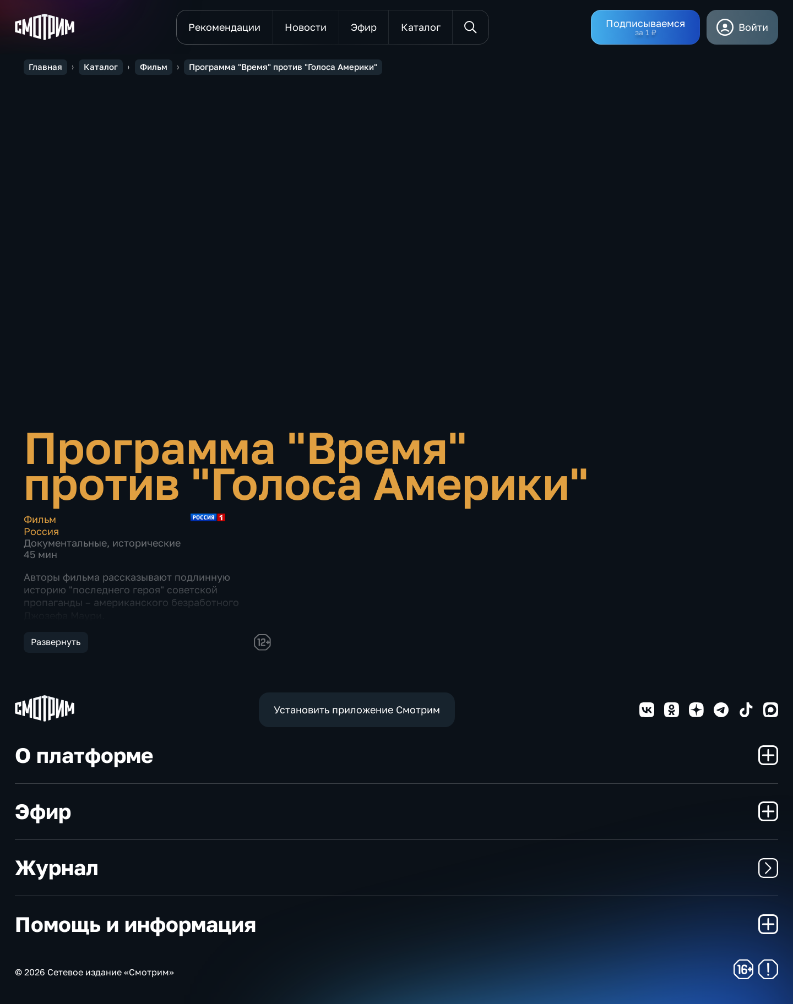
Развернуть (55, 642)
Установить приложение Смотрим (357, 709)
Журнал (396, 867)
